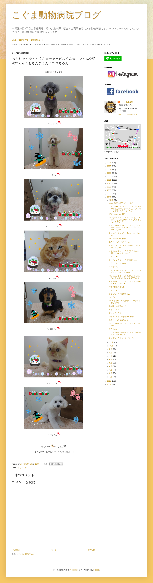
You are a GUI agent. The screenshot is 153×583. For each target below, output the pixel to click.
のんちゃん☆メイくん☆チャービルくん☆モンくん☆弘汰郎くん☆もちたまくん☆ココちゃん (125, 220)
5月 (111, 363)
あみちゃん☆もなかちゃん (119, 242)
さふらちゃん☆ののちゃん (119, 294)
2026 (109, 163)
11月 (111, 342)
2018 (109, 190)
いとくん (112, 297)
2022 (109, 177)
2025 (109, 166)
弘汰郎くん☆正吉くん (118, 306)
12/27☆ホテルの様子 (117, 239)
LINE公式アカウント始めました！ (27, 40)
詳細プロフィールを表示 (127, 114)
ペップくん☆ (114, 310)
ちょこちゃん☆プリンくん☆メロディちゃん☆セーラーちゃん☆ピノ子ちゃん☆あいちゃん (125, 227)
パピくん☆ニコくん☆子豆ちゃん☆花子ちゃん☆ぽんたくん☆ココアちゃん (125, 277)
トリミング (22, 468)
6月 (111, 359)
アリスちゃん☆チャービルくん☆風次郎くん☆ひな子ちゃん (125, 333)
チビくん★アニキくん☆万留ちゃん (123, 260)
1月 (111, 377)
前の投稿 (91, 550)
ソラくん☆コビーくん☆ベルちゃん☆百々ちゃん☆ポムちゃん (124, 252)
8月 (111, 353)
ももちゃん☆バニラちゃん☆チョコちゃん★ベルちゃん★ (125, 282)
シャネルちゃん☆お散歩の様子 (121, 317)
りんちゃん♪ (114, 267)
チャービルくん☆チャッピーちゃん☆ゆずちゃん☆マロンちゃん (125, 271)
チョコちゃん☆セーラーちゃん (121, 338)
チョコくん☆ (114, 290)
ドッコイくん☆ (115, 313)
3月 (111, 370)
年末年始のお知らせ (117, 287)
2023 (109, 173)
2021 (109, 180)
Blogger (96, 570)
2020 (109, 183)
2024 (109, 170)
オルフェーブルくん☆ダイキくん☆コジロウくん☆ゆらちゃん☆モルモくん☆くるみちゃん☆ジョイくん (125, 209)
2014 (109, 384)
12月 (111, 200)
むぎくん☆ (113, 329)
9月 (111, 349)
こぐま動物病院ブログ (56, 15)
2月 (111, 373)
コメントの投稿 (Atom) (25, 554)
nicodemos (74, 570)
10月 (111, 346)
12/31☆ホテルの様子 (117, 214)
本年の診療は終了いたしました (121, 203)
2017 (109, 194)
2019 (109, 187)
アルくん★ (113, 257)
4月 (111, 366)
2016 (109, 197)
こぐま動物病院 (126, 102)
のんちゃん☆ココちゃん (118, 320)
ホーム (53, 550)
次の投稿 (16, 550)
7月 (111, 356)
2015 (109, 381)
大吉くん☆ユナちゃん (118, 263)
